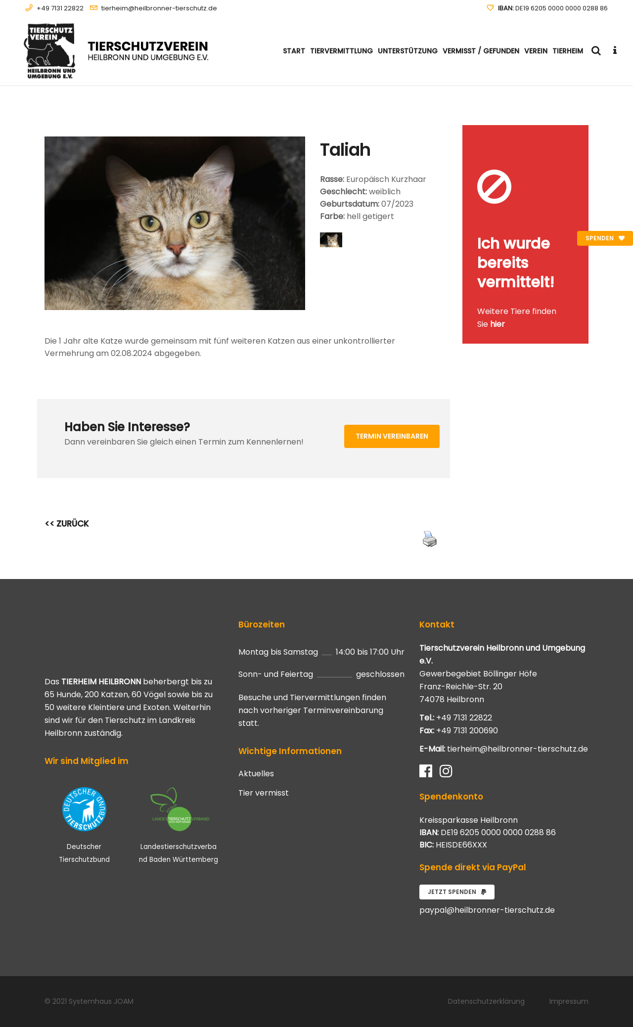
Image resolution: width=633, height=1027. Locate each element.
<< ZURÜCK (67, 524)
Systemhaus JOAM (101, 1001)
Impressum (568, 1001)
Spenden (605, 238)
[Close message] (581, 132)
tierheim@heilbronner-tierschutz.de (159, 8)
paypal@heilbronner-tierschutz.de (487, 910)
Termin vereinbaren (392, 436)
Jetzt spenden (457, 892)
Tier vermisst (263, 793)
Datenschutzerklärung (486, 1001)
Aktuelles (256, 773)
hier (497, 324)
